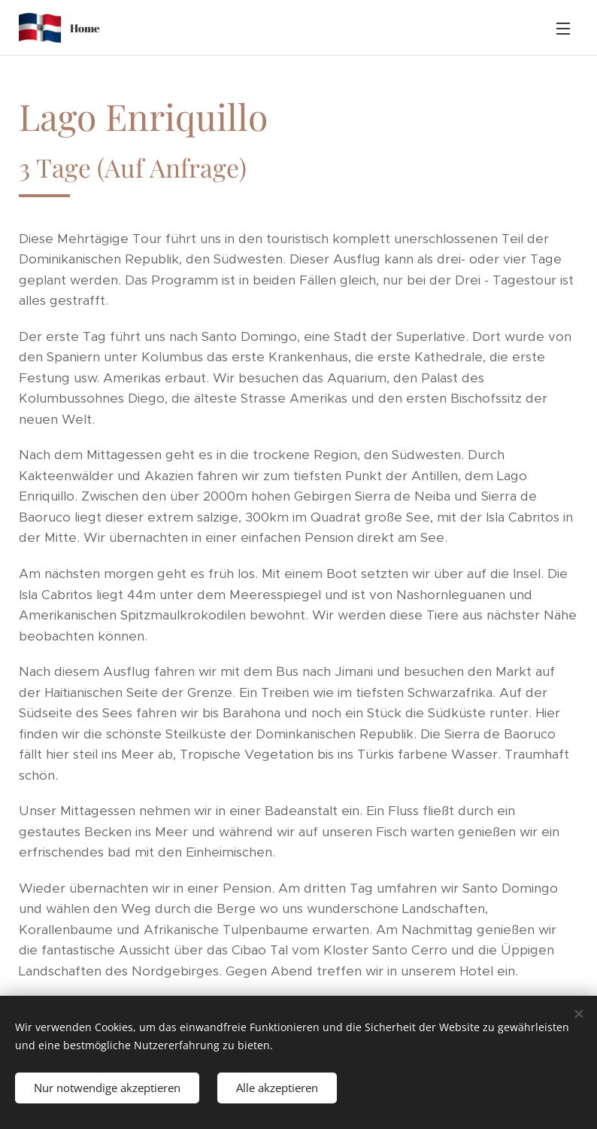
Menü (563, 28)
